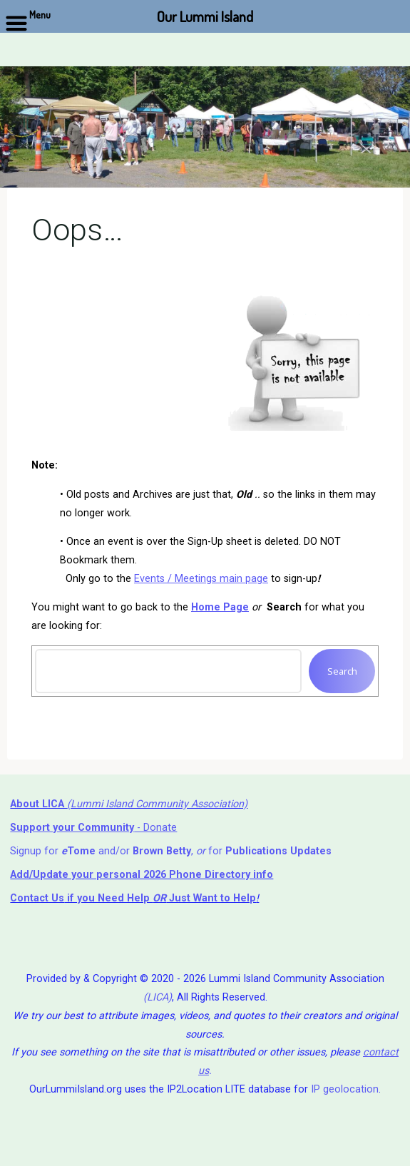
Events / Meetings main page (201, 578)
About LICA (38, 804)
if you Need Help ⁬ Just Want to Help (133, 898)
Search (342, 671)
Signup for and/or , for (171, 851)
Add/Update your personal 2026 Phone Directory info (141, 875)
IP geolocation (345, 1089)
